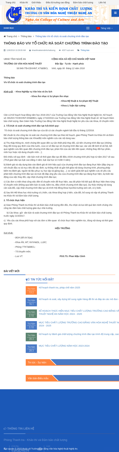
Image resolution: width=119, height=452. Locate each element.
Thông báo (85, 50)
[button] (104, 28)
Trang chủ (10, 2)
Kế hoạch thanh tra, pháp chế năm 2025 (91, 287)
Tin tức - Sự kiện (69, 362)
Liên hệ (102, 2)
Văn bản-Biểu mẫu (70, 378)
